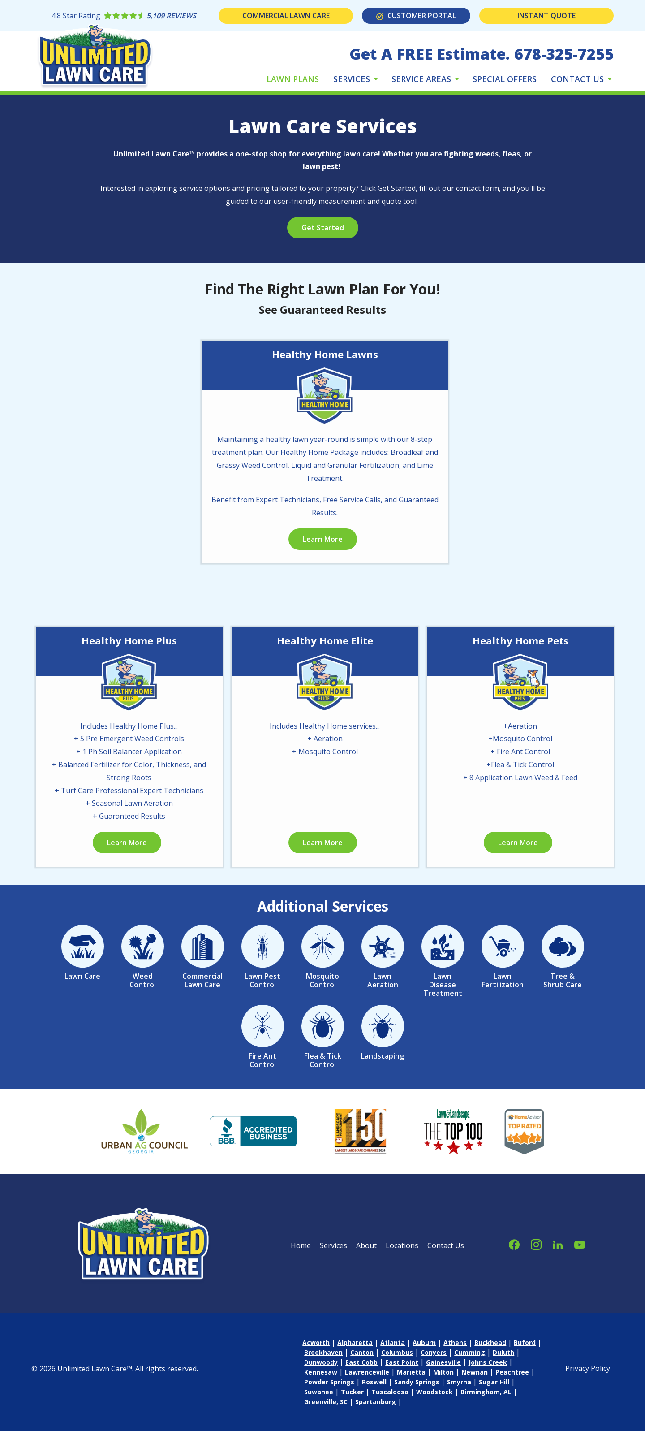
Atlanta (392, 1342)
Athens (455, 1342)
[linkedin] (558, 1243)
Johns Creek (488, 1362)
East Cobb (361, 1362)
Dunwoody (321, 1362)
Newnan (474, 1372)
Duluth (503, 1352)
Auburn (424, 1342)
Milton (443, 1372)
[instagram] (536, 1243)
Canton (362, 1352)
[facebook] (514, 1243)
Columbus (397, 1352)
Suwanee (318, 1392)
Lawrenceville (367, 1372)
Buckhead (490, 1342)
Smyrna (459, 1382)
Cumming (469, 1352)
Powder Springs (329, 1382)
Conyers (434, 1352)
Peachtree (512, 1372)
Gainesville (443, 1362)
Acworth (316, 1342)
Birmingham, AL (486, 1392)
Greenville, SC (326, 1401)
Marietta (411, 1372)
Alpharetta (355, 1342)
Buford (525, 1342)
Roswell (374, 1382)
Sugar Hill (494, 1382)
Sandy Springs (416, 1382)
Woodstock (434, 1392)
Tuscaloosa (389, 1392)
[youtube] (579, 1243)
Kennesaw (320, 1372)
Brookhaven (323, 1352)
